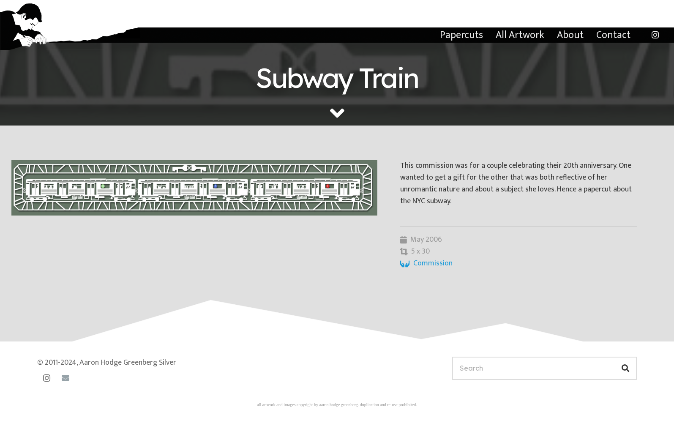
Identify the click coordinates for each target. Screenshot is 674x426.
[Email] (65, 378)
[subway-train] (194, 188)
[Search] (544, 368)
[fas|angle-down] (337, 113)
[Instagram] (655, 35)
